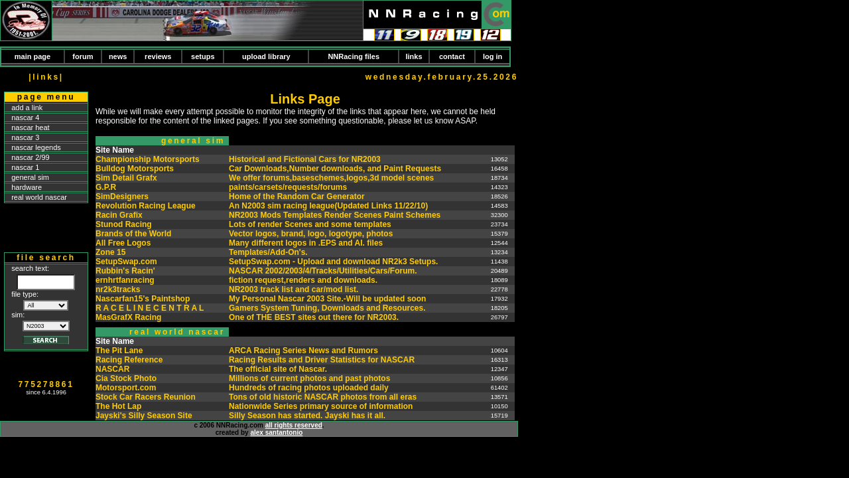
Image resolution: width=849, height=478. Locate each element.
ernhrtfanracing (125, 280)
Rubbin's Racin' (125, 271)
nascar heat (30, 127)
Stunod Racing (124, 224)
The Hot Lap (118, 406)
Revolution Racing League (146, 205)
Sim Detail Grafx (126, 178)
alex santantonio (276, 432)
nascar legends (36, 147)
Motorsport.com (126, 387)
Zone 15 (110, 252)
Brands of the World (133, 233)
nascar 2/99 (30, 157)
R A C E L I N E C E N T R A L (150, 308)
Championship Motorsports (148, 159)
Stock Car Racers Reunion (146, 397)
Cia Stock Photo (126, 378)
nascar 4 (25, 117)
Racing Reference (129, 359)
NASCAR (112, 369)
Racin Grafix (119, 215)
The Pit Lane (119, 350)
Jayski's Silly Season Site (144, 415)
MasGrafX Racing (128, 317)
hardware (26, 187)
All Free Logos (123, 243)
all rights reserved (293, 425)
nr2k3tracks (118, 289)
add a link (26, 108)
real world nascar (39, 197)
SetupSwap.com (126, 261)
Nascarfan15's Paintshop (143, 298)
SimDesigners (122, 196)
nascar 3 (25, 137)
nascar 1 (25, 167)
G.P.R (106, 187)
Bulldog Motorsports (135, 168)
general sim (30, 177)
